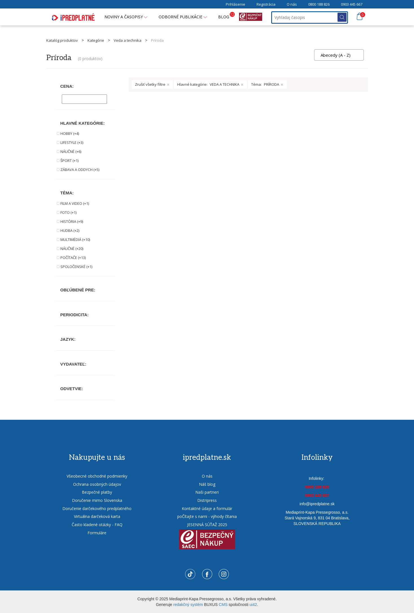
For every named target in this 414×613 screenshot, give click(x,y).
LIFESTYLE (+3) (71, 142)
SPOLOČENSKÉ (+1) (76, 266)
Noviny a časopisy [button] (125, 17)
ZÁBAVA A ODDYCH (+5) (79, 169)
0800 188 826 (319, 4)
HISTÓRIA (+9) (71, 221)
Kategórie (95, 40)
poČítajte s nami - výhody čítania (207, 516)
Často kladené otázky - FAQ (97, 524)
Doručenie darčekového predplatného (97, 508)
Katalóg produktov (62, 40)
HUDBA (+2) (69, 230)
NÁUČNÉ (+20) (71, 248)
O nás (292, 4)
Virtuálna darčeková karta (97, 516)
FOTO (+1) (68, 212)
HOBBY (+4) (69, 133)
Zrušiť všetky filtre (152, 84)
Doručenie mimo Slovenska (97, 500)
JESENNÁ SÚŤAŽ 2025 (207, 524)
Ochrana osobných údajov (97, 484)
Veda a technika (127, 40)
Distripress (207, 500)
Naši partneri (207, 492)
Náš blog (207, 484)
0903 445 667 (351, 4)
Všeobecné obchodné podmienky (97, 476)
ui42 (253, 604)
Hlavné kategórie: (210, 84)
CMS (223, 604)
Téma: (267, 84)
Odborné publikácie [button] (183, 17)
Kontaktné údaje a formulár (207, 508)
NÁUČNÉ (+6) (70, 151)
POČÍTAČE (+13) (73, 257)
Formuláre (96, 532)
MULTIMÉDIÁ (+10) (75, 239)
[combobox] (339, 55)
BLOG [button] (226, 15)
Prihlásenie (235, 4)
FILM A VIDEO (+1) (74, 203)
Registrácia (266, 4)
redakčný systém (188, 604)
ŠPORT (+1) (69, 160)
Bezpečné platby (97, 492)
